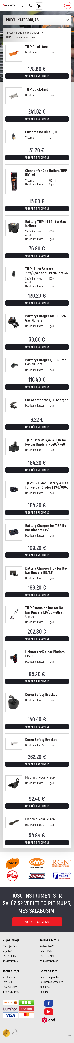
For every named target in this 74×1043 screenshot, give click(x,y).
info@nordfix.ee (11, 992)
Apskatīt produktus (37, 76)
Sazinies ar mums (37, 922)
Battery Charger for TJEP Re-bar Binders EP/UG (46, 527)
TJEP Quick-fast (36, 46)
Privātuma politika (49, 977)
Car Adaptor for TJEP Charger (46, 400)
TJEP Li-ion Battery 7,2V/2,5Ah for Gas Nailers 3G (46, 271)
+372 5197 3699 (47, 956)
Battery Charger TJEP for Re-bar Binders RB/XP (46, 570)
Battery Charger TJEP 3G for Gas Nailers (45, 362)
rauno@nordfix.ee (49, 961)
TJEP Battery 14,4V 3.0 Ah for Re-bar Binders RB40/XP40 (45, 442)
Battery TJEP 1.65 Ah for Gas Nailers (45, 223)
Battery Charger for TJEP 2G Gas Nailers (45, 318)
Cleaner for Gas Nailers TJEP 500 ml (46, 172)
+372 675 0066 (10, 987)
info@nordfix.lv (10, 961)
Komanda (45, 987)
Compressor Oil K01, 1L (41, 132)
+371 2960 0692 (10, 956)
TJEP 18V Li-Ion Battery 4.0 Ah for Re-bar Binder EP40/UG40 (46, 485)
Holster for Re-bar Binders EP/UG (45, 654)
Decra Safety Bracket (41, 694)
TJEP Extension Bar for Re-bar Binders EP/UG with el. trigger (44, 612)
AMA (69, 1035)
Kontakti (44, 992)
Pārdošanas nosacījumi (52, 982)
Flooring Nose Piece (40, 777)
